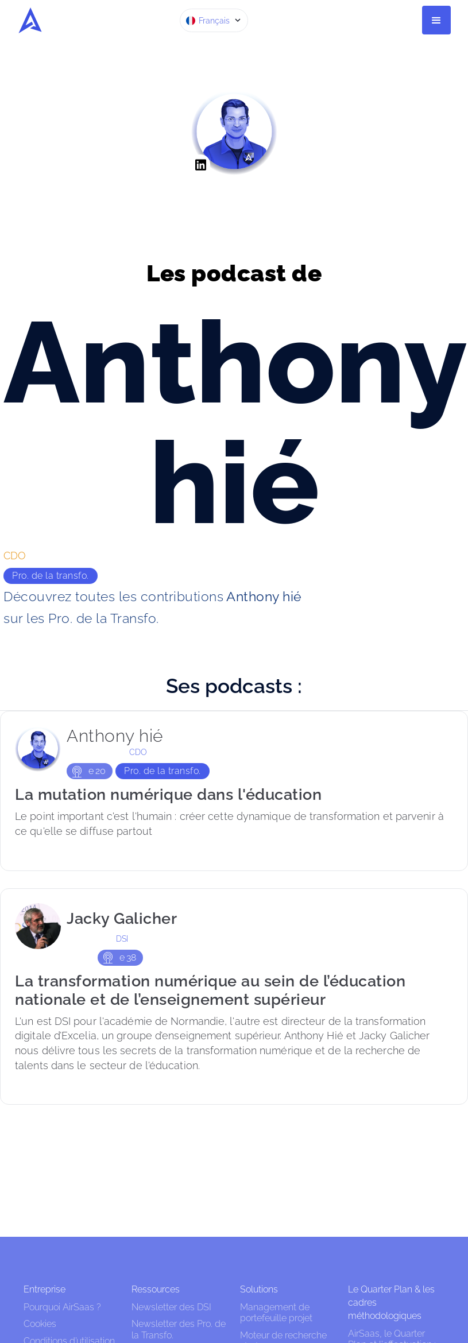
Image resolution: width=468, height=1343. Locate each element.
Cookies (40, 1323)
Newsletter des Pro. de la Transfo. (178, 1329)
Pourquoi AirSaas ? (62, 1307)
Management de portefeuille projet (276, 1312)
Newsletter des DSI (171, 1307)
